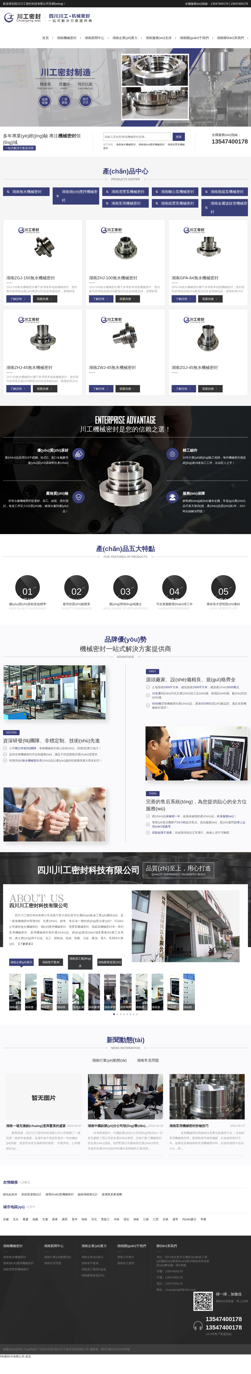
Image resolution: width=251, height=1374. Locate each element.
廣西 (65, 1235)
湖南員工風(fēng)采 (80, 978)
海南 (84, 1235)
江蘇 (146, 1235)
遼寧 (175, 1235)
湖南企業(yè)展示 (21, 978)
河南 (116, 1235)
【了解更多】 (25, 959)
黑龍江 (105, 1235)
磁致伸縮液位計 (88, 1210)
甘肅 (45, 1235)
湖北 (126, 1235)
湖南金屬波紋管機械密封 (229, 207)
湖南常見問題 (148, 1076)
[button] (122, 123)
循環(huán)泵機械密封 (60, 1210)
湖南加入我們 (125, 1278)
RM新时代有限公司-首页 (15, 1372)
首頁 (45, 38)
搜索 (179, 136)
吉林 (165, 1235)
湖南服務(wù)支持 (159, 38)
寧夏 (203, 1235)
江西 (156, 1235)
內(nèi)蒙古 (189, 1235)
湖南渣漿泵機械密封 (16, 1285)
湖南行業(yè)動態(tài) (109, 1076)
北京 (16, 1235)
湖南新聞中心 (94, 38)
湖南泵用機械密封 (126, 203)
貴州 (74, 1235)
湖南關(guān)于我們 (194, 38)
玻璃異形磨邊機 (112, 1210)
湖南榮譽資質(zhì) (109, 978)
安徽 (6, 1235)
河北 (94, 1235)
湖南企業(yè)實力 (125, 38)
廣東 (55, 1235)
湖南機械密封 (67, 38)
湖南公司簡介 (125, 1272)
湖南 (136, 1235)
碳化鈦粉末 (10, 1210)
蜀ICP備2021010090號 (115, 1364)
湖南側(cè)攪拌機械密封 (152, 144)
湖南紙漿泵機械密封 (177, 203)
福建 (35, 1235)
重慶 (25, 1235)
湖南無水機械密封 (126, 144)
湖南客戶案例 (50, 978)
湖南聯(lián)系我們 (230, 38)
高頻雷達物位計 (31, 1210)
